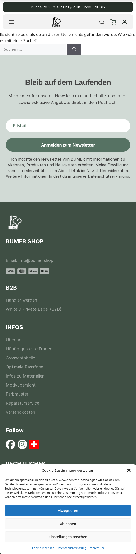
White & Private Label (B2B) (33, 309)
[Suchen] (74, 49)
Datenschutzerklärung (71, 548)
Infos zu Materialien (25, 375)
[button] (129, 470)
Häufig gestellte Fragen (29, 348)
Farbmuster (17, 394)
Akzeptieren (68, 510)
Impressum (96, 548)
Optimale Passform (24, 366)
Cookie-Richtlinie (43, 548)
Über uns (14, 339)
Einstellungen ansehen (68, 536)
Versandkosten (20, 412)
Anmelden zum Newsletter (68, 145)
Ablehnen (68, 523)
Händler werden (21, 300)
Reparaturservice (22, 403)
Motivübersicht (21, 384)
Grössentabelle (20, 357)
